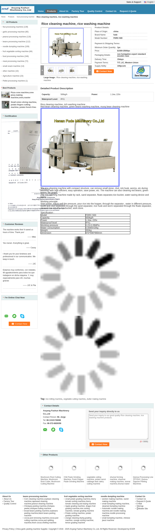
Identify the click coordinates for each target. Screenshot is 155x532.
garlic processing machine (14, 32)
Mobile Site (142, 508)
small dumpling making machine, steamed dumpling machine (116, 505)
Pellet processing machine (14, 81)
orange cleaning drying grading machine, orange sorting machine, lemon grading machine (79, 520)
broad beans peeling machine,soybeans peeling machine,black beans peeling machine (41, 513)
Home (41, 11)
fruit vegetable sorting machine (15, 51)
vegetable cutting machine (75, 399)
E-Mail (139, 504)
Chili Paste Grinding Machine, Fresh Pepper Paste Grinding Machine (74, 479)
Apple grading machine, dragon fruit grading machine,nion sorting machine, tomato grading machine (80, 508)
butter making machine (96, 399)
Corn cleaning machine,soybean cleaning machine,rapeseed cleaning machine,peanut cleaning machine (41, 501)
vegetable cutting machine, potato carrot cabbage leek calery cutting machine (96, 480)
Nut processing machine (13, 27)
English (151, 2)
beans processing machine (14, 41)
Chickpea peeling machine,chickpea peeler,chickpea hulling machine (39, 507)
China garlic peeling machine (28, 529)
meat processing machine (13, 61)
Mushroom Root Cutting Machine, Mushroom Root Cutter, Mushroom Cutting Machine (51, 480)
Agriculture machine (11, 76)
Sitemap (139, 506)
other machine (9, 71)
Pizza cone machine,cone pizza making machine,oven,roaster (22, 95)
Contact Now (105, 71)
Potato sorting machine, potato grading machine (78, 514)
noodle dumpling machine (13, 46)
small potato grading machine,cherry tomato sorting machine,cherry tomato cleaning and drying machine (80, 501)
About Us (63, 11)
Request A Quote (128, 11)
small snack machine (11, 66)
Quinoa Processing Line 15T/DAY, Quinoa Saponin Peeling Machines (143, 480)
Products (51, 11)
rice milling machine (54, 399)
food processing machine (25, 17)
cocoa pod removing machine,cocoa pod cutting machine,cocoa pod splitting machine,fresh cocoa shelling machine (41, 520)
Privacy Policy (8, 529)
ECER (132, 529)
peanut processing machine (14, 37)
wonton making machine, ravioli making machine (115, 500)
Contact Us (111, 11)
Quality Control (94, 11)
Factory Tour (78, 11)
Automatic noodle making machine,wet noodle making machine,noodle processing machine (114, 512)
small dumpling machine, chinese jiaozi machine (116, 519)
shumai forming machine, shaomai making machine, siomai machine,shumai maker (120, 480)
